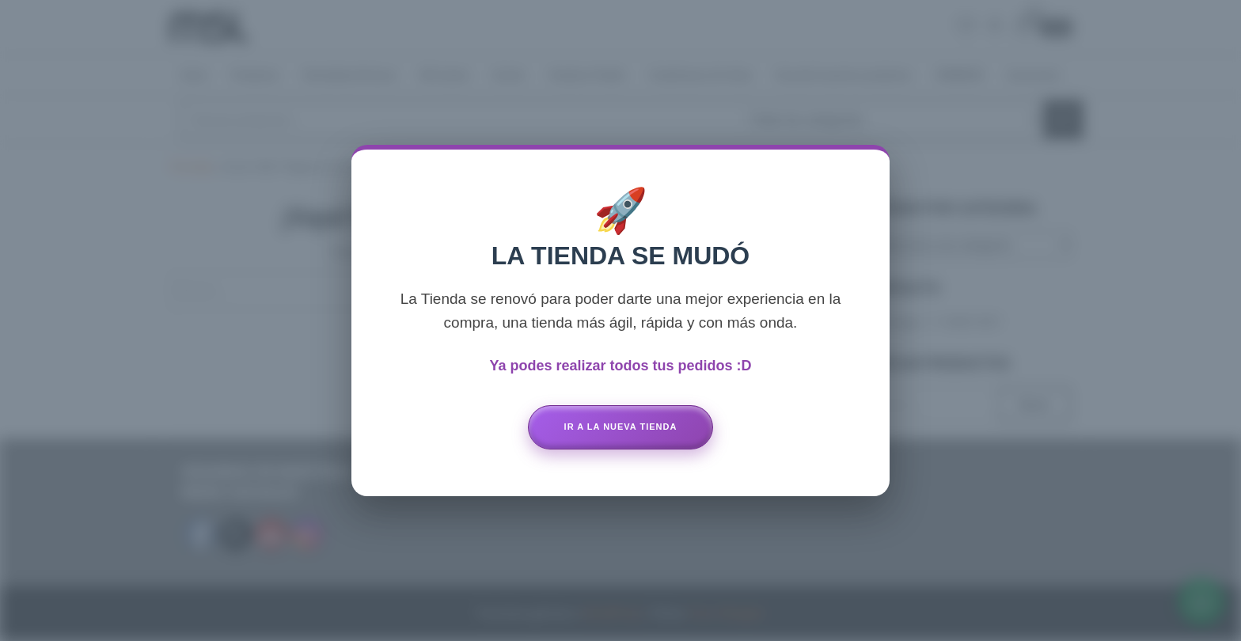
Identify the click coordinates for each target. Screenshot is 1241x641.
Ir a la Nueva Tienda (620, 426)
